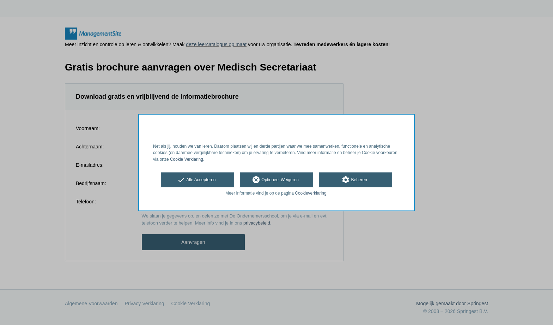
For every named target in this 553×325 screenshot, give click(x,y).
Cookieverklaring (310, 193)
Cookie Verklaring (186, 159)
